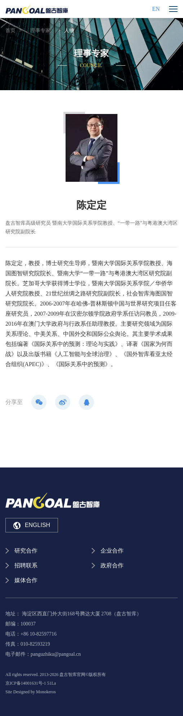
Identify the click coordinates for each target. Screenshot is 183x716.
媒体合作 (25, 580)
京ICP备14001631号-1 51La (30, 683)
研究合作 (25, 551)
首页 (10, 30)
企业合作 (112, 551)
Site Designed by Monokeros (30, 691)
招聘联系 (25, 565)
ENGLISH (31, 525)
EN (156, 9)
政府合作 (112, 565)
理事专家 (40, 30)
